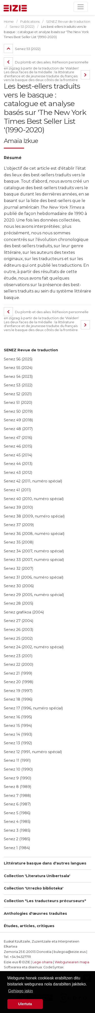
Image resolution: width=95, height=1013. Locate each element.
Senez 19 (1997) (18, 690)
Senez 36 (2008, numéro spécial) (34, 533)
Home (9, 21)
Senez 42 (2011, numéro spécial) (33, 481)
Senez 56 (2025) (18, 359)
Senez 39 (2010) (18, 507)
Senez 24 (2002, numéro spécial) (34, 647)
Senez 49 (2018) (18, 420)
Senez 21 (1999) (18, 673)
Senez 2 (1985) (17, 839)
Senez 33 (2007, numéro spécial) (34, 559)
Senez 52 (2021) (18, 394)
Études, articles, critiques (29, 926)
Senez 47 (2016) (18, 437)
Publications (30, 21)
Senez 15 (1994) (18, 725)
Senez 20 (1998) (18, 682)
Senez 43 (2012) (18, 472)
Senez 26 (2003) (18, 629)
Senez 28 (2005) (18, 603)
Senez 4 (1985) (17, 821)
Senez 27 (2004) (18, 621)
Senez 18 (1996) (18, 699)
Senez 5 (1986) (17, 813)
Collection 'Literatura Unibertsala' (37, 876)
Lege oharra (42, 962)
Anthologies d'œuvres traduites (35, 913)
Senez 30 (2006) (19, 586)
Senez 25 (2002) (18, 638)
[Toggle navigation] (80, 7)
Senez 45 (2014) (18, 455)
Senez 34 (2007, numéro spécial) (34, 551)
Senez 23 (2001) (18, 656)
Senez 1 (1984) (17, 848)
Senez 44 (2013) (18, 463)
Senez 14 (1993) (18, 734)
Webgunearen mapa (72, 962)
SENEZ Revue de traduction (31, 350)
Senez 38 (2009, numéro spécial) (34, 516)
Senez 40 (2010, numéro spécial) (34, 499)
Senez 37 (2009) (19, 525)
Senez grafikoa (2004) (24, 612)
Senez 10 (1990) (18, 769)
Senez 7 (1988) (17, 795)
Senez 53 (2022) (18, 385)
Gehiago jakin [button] (20, 991)
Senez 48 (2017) (18, 429)
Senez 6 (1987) (17, 804)
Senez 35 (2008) (18, 542)
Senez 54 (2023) (18, 376)
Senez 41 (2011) (17, 490)
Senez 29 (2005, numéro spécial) (34, 594)
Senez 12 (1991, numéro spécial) (33, 752)
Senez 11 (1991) (17, 760)
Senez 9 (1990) (17, 778)
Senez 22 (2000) (18, 664)
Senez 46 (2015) (18, 446)
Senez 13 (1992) (18, 743)
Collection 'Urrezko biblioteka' (33, 888)
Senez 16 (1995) (18, 717)
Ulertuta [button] (25, 1004)
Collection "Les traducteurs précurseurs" (45, 901)
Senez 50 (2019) (18, 411)
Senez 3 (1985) (17, 830)
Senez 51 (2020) (18, 402)
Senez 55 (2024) (18, 367)
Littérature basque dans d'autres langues (45, 863)
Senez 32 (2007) (18, 568)
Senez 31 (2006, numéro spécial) (33, 577)
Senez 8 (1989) (17, 786)
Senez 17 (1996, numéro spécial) (33, 708)
